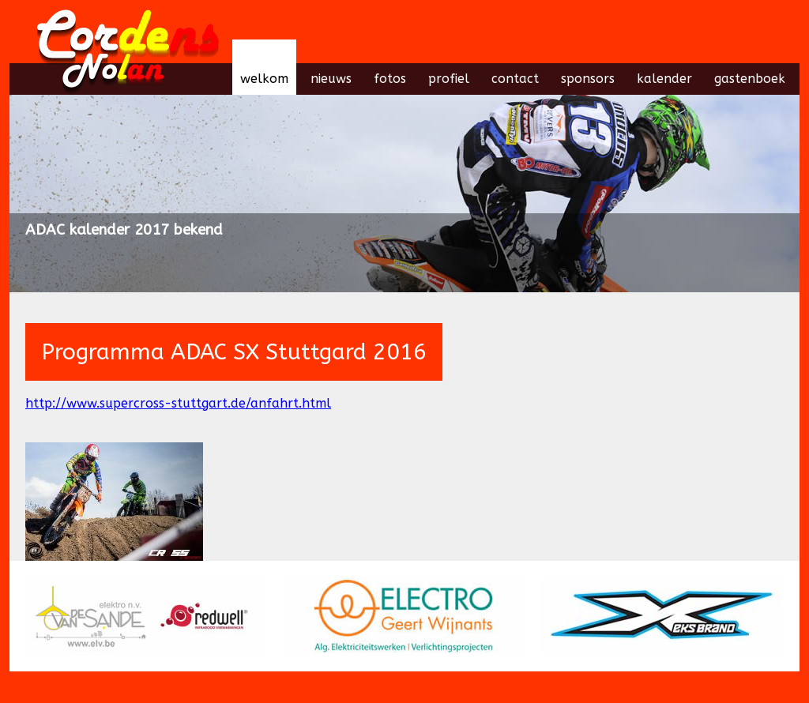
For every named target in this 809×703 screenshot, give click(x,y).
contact (515, 78)
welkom (264, 78)
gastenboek (749, 78)
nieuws (331, 78)
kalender (664, 78)
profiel (448, 78)
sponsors (588, 78)
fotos (390, 78)
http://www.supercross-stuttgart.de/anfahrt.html (178, 403)
